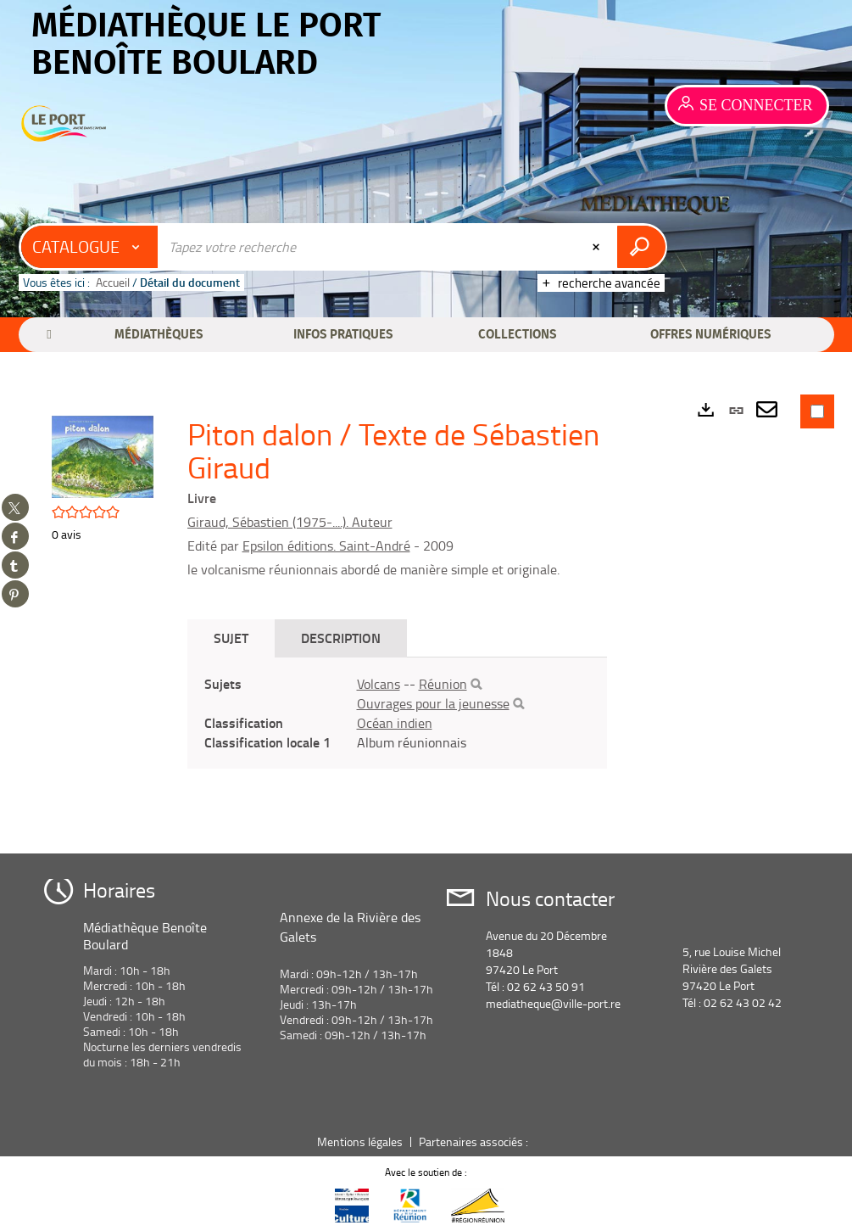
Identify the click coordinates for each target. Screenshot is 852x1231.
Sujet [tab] (231, 637)
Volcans (378, 683)
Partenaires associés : (475, 1141)
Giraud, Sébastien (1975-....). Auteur (290, 521)
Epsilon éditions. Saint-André (326, 545)
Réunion (443, 683)
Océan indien (394, 722)
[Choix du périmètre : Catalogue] (90, 247)
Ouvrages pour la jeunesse (433, 703)
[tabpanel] (397, 713)
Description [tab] (341, 637)
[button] (159, 334)
